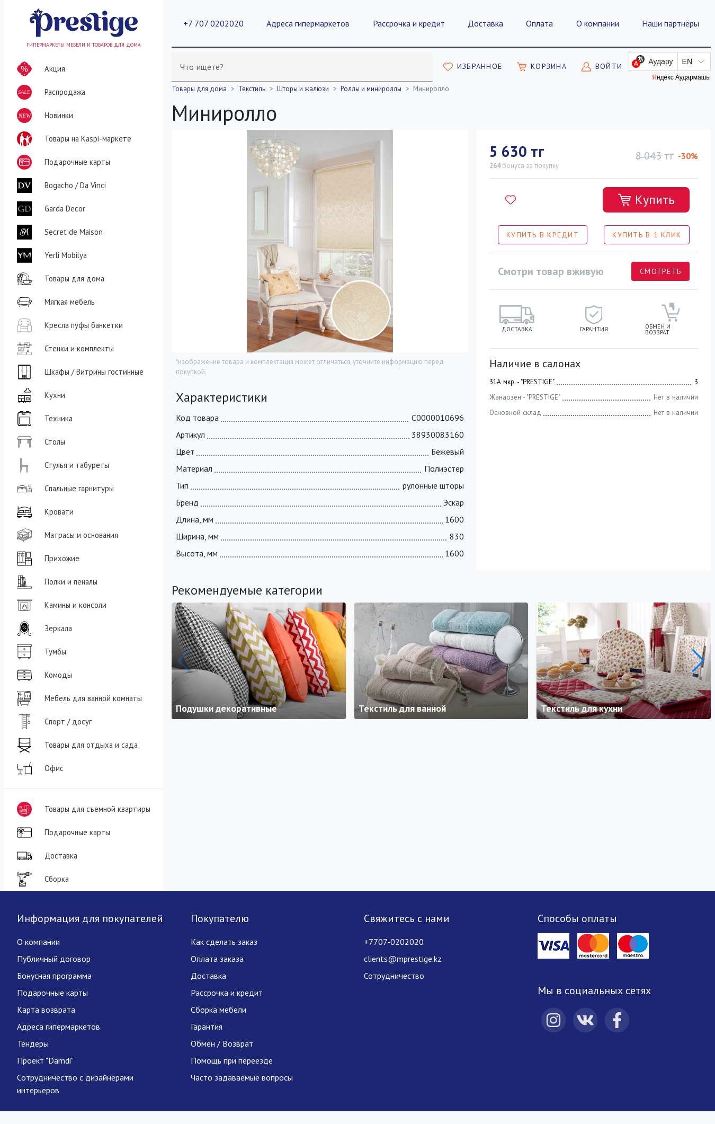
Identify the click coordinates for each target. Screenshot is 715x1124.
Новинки (43, 117)
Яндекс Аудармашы (681, 77)
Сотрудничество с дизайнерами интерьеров (75, 1083)
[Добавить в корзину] (646, 200)
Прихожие (46, 558)
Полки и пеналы (55, 581)
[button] (698, 660)
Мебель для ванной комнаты (77, 698)
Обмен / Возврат (222, 1043)
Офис (38, 768)
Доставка (485, 23)
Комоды (42, 675)
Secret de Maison (58, 232)
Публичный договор (54, 958)
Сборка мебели (218, 1009)
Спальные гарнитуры (63, 488)
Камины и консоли (59, 605)
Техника (43, 418)
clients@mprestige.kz (403, 958)
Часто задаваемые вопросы (242, 1077)
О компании (597, 23)
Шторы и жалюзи (303, 88)
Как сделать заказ (224, 941)
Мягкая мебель (54, 302)
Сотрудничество (394, 975)
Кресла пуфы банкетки (68, 325)
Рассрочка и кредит (409, 23)
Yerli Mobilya (50, 255)
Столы (39, 442)
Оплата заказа (217, 958)
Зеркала (42, 628)
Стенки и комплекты (63, 348)
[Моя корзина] (542, 66)
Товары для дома (58, 278)
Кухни (39, 395)
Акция (39, 68)
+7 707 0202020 (213, 23)
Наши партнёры (670, 23)
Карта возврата (46, 1009)
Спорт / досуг (52, 721)
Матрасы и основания (65, 535)
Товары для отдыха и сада (75, 745)
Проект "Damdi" (45, 1060)
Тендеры (33, 1043)
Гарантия (206, 1026)
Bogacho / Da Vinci (59, 185)
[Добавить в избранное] (510, 200)
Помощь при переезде (232, 1060)
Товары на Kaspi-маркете (72, 138)
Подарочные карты (61, 162)
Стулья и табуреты (61, 465)
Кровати (43, 512)
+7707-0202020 (394, 941)
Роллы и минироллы (371, 88)
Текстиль (251, 88)
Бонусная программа (54, 975)
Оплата (539, 23)
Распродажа (49, 92)
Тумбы (39, 651)
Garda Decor (49, 208)
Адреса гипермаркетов (308, 23)
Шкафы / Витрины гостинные (78, 372)
